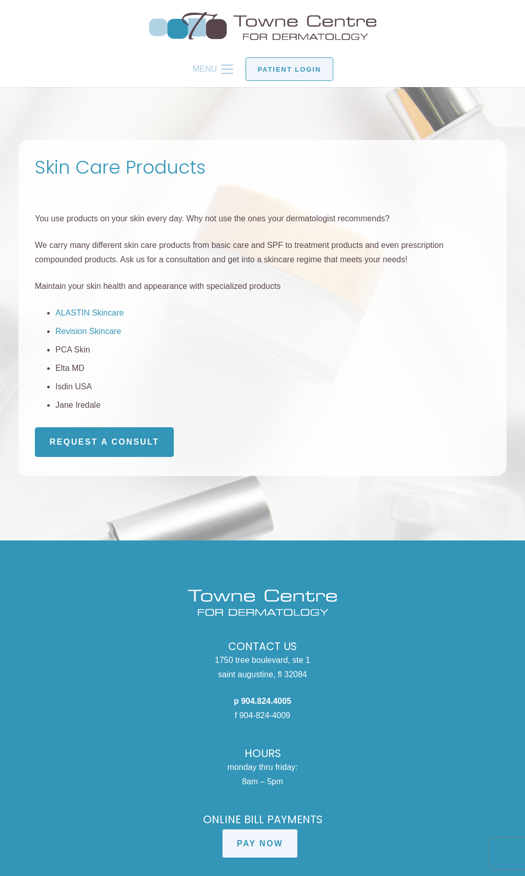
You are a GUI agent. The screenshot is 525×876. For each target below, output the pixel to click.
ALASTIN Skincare (89, 312)
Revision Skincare (88, 331)
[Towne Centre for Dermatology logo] (262, 26)
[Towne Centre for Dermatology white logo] (262, 603)
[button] (213, 69)
